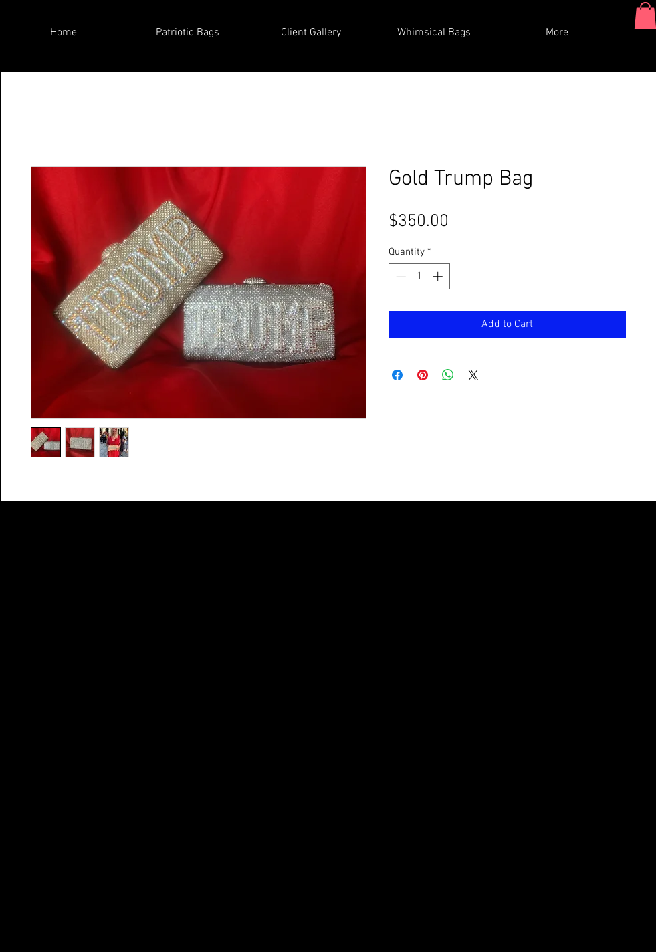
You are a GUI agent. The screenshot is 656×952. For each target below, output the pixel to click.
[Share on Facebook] (397, 375)
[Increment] (439, 276)
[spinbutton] (419, 276)
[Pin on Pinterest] (423, 375)
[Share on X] (473, 375)
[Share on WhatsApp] (448, 375)
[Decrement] (400, 276)
